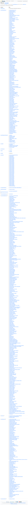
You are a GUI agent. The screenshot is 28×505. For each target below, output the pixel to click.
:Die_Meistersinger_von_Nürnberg (14, 300)
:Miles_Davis (11, 46)
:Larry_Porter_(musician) (13, 377)
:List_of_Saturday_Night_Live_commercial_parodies (16, 345)
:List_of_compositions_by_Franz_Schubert (15, 209)
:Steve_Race (11, 296)
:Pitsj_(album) (11, 208)
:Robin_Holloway (12, 68)
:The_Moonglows (12, 91)
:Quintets (11, 111)
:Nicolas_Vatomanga (12, 204)
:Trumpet (11, 34)
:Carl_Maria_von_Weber (12, 293)
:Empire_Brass (11, 458)
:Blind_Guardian (11, 224)
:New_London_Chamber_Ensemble (14, 15)
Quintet (6, 3)
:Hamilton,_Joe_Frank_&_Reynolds (14, 307)
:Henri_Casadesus (12, 387)
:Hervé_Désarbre (12, 306)
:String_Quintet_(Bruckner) (13, 103)
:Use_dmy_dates (11, 141)
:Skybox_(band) (11, 273)
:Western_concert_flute (12, 36)
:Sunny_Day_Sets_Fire (12, 437)
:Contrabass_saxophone (13, 69)
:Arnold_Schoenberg (12, 63)
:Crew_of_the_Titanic (12, 230)
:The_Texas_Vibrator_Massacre (13, 350)
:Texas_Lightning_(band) (13, 258)
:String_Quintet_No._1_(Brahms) (14, 19)
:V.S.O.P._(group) (11, 434)
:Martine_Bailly (11, 364)
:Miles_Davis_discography (13, 297)
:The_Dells (11, 108)
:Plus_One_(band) (12, 396)
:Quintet (11, 155)
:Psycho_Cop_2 (11, 289)
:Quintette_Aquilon (12, 131)
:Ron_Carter (11, 53)
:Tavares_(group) (12, 37)
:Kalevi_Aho (11, 243)
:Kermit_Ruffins (11, 389)
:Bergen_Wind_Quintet (12, 122)
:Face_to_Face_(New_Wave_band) (14, 494)
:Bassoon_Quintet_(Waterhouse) (14, 416)
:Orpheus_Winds (12, 480)
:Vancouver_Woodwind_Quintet (14, 109)
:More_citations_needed (13, 138)
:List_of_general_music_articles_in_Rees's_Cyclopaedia (16, 411)
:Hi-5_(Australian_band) (12, 120)
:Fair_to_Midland (12, 303)
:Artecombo (11, 98)
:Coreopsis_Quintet (12, 128)
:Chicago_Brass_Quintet (12, 423)
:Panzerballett (11, 472)
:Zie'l (10, 335)
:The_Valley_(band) (12, 466)
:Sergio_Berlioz (11, 332)
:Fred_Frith (11, 226)
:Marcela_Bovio (11, 361)
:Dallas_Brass (11, 483)
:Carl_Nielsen (11, 74)
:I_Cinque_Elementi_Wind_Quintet (14, 121)
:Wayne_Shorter (11, 55)
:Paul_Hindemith (12, 49)
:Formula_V (11, 431)
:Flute (10, 47)
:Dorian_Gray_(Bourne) (12, 197)
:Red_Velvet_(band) (12, 118)
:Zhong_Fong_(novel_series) (13, 291)
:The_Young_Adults (12, 487)
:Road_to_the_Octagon (12, 331)
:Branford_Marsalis (12, 359)
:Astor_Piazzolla (11, 252)
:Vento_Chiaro (11, 72)
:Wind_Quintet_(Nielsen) (13, 93)
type (2, 150)
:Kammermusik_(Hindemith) (13, 92)
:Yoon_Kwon (11, 314)
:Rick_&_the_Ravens (12, 304)
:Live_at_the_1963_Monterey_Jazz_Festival (15, 210)
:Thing (10, 150)
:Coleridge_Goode (12, 203)
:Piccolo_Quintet (11, 388)
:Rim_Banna (11, 337)
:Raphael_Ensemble (12, 404)
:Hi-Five (10, 85)
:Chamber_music (12, 110)
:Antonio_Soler (11, 215)
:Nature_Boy (11, 394)
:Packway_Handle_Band (12, 339)
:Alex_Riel (11, 397)
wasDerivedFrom (3, 187)
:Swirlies (10, 375)
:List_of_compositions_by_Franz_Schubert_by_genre (16, 231)
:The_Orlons (11, 285)
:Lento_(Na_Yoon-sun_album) (13, 315)
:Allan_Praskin (11, 376)
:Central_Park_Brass (12, 463)
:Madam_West (11, 443)
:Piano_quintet (11, 102)
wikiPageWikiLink (3, 10)
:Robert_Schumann (12, 30)
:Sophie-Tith (11, 334)
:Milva (10, 257)
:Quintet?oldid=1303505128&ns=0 (15, 187)
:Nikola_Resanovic (12, 379)
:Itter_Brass (11, 490)
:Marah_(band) (11, 211)
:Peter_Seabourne (12, 97)
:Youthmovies (11, 441)
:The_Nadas (11, 465)
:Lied (10, 81)
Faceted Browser (19, 1)
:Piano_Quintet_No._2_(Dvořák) (13, 84)
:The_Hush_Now (11, 236)
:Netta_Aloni (11, 395)
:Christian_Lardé (11, 368)
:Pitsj (10, 207)
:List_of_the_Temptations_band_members (15, 346)
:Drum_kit (11, 24)
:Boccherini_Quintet (12, 455)
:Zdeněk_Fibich (11, 261)
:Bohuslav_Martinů (12, 65)
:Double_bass (11, 23)
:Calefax (10, 400)
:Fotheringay (11, 294)
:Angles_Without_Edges (12, 309)
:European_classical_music (13, 116)
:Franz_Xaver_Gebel (12, 218)
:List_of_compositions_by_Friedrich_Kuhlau (15, 380)
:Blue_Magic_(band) (12, 104)
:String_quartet (11, 14)
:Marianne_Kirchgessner (13, 227)
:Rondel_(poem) (11, 233)
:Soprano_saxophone (12, 32)
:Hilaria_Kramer (11, 302)
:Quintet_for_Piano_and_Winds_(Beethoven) (15, 415)
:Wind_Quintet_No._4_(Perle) (13, 114)
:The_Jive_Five (11, 83)
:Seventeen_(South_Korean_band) (14, 95)
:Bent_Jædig (11, 323)
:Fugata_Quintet (11, 391)
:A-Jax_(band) (11, 251)
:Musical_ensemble (12, 282)
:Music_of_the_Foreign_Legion (13, 390)
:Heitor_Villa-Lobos (12, 75)
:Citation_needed (12, 136)
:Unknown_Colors (12, 312)
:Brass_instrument (12, 56)
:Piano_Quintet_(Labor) (12, 130)
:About (10, 135)
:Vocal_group (11, 324)
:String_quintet (11, 66)
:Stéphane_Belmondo (12, 374)
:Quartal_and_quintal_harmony (13, 326)
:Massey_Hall (11, 77)
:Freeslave (11, 240)
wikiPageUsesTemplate (4, 135)
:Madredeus (11, 355)
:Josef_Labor (11, 12)
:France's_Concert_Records (13, 403)
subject (2, 143)
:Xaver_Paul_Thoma (12, 398)
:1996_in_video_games (12, 373)
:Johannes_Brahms (12, 27)
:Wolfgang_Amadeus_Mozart (13, 17)
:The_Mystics (11, 244)
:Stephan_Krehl (11, 321)
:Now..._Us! (11, 232)
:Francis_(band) (11, 250)
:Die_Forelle (11, 13)
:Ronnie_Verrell (11, 298)
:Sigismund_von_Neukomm (13, 356)
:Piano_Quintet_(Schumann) (13, 107)
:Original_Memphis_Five (13, 444)
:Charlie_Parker (11, 42)
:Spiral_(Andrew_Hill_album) (13, 341)
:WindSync (11, 133)
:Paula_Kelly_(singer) (12, 308)
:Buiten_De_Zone (12, 325)
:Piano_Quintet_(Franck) (12, 471)
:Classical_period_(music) (13, 255)
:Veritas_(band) (11, 238)
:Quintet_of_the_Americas (13, 115)
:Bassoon (11, 41)
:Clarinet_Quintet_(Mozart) (13, 71)
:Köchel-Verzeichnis (12, 16)
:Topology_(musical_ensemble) (13, 488)
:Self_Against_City (12, 216)
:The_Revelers (11, 433)
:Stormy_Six (11, 288)
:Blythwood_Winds (12, 127)
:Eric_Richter (11, 310)
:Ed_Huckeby (11, 198)
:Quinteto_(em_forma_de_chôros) (14, 38)
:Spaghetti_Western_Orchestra (13, 295)
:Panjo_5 (10, 276)
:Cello (10, 22)
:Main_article (11, 137)
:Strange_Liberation (12, 329)
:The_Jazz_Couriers (12, 421)
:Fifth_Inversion (11, 129)
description (3, 8)
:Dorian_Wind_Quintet (12, 10)
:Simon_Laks (11, 201)
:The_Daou (11, 457)
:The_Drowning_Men (12, 427)
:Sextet (10, 319)
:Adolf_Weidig (11, 214)
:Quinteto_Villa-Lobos (12, 482)
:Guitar (10, 26)
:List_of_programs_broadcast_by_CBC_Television (16, 221)
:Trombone (11, 33)
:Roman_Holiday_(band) (12, 392)
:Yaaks (10, 440)
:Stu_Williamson (11, 275)
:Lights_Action (11, 468)
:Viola (10, 54)
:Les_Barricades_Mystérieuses (13, 266)
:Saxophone (11, 31)
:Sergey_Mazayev (12, 269)
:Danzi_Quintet (11, 73)
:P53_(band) (11, 249)
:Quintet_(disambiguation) (13, 237)
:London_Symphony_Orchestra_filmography (15, 406)
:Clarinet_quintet (12, 39)
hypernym (3, 419)
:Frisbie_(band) (11, 462)
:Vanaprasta (11, 451)
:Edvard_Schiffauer (12, 353)
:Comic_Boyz (11, 268)
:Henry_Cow (11, 320)
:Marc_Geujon (11, 363)
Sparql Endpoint (25, 1)
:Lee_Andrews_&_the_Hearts (13, 456)
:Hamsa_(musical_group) (13, 311)
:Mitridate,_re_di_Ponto (12, 347)
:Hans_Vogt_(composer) (12, 245)
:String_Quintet (11, 123)
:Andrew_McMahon (12, 280)
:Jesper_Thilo (11, 264)
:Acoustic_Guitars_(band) (13, 212)
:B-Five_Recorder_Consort (13, 438)
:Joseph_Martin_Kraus (12, 263)
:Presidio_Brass (11, 481)
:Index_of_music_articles (13, 279)
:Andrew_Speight (12, 399)
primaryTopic (3, 498)
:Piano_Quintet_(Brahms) (13, 57)
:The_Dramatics (11, 101)
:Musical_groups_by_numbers (13, 145)
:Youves (10, 442)
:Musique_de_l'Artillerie (12, 318)
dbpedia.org (24, 4)
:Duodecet (11, 220)
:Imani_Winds (11, 105)
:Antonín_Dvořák (12, 21)
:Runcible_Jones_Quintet (13, 489)
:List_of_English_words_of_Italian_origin (15, 410)
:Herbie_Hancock (12, 44)
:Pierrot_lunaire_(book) (12, 206)
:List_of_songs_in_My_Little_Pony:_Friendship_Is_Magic (17, 413)
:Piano (10, 29)
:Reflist (10, 139)
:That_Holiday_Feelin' (12, 219)
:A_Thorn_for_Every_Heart (13, 475)
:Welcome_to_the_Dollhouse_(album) (14, 369)
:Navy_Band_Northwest (12, 343)
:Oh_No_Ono (11, 447)
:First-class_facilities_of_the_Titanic (14, 305)
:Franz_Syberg (11, 402)
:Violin (10, 35)
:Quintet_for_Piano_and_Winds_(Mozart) (15, 87)
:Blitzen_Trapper (11, 199)
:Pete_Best (11, 322)
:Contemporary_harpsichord (13, 205)
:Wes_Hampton (11, 386)
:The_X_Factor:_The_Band (13, 317)
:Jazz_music (11, 117)
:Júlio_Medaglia (11, 272)
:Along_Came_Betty (12, 495)
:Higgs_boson (11, 223)
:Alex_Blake (11, 327)
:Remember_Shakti (12, 432)
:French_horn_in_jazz (12, 405)
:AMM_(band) (11, 357)
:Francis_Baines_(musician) (13, 239)
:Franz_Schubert (11, 25)
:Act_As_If (11, 477)
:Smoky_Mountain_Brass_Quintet (14, 274)
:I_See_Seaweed (11, 351)
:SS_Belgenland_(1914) (12, 284)
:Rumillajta (11, 470)
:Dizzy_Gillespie (11, 43)
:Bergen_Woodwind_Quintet (13, 467)
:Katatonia (11, 256)
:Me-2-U (10, 492)
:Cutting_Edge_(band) (12, 449)
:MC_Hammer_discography (13, 358)
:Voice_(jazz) (11, 496)
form (2, 415)
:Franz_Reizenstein (12, 225)
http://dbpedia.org (14, 4)
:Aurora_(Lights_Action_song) (13, 365)
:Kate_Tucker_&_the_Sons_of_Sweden (14, 484)
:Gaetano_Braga (11, 328)
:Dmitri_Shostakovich (12, 11)
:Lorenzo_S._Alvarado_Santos (13, 195)
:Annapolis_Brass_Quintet (13, 278)
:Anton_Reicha (11, 99)
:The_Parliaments (12, 228)
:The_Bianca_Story (12, 479)
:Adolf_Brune (11, 213)
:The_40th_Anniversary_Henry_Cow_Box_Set (15, 367)
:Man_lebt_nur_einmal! (12, 401)
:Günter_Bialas (11, 287)
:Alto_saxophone (12, 20)
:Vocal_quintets (11, 113)
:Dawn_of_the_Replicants (13, 469)
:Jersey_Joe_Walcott (12, 60)
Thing (6, 4)
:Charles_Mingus (12, 51)
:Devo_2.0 (11, 446)
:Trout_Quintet (11, 79)
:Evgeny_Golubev (12, 370)
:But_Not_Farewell (12, 270)
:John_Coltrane (11, 28)
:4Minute (11, 40)
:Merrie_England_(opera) (13, 217)
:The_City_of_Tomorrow (12, 132)
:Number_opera (11, 393)
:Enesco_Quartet (12, 234)
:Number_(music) (12, 381)
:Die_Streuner (11, 371)
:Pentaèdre (11, 124)
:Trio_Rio (10, 473)
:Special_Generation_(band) (13, 340)
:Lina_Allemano (11, 384)
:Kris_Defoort (11, 196)
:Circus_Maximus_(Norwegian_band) (14, 202)
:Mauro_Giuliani (11, 383)
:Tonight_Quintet (12, 407)
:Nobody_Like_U (11, 382)
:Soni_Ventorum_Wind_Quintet (13, 80)
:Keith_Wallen (11, 200)
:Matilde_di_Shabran (12, 385)
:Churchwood (11, 453)
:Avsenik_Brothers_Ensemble (13, 352)
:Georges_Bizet (11, 48)
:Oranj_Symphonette (12, 430)
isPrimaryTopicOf (3, 189)
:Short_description (12, 140)
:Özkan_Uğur (11, 283)
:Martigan (11, 493)
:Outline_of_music (12, 338)
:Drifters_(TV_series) (12, 248)
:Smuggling (11, 50)
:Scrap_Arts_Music (12, 412)
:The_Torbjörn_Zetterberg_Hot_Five (14, 486)
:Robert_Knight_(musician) (13, 262)
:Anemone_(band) (12, 290)
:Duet (10, 260)
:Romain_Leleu (11, 267)
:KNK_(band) (11, 96)
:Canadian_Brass (12, 67)
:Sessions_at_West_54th (12, 333)
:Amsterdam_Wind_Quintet (13, 125)
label (2, 153)
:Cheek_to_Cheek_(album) (13, 301)
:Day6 (10, 59)
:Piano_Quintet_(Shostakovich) (13, 86)
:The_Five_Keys (11, 106)
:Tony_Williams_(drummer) (13, 62)
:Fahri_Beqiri (11, 344)
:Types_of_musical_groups (13, 112)
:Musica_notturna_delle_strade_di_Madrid (15, 246)
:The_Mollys (11, 349)
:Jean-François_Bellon (12, 408)
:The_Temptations (12, 18)
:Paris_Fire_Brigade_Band (13, 409)
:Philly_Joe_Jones (12, 89)
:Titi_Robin (11, 362)
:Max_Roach (11, 45)
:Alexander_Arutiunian (12, 299)
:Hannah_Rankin (12, 316)
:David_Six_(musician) (12, 313)
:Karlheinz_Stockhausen (12, 61)
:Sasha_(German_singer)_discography (14, 286)
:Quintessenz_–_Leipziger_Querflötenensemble (16, 476)
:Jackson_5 (11, 119)
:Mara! (10, 292)
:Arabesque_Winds (12, 126)
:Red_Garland (11, 90)
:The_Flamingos (11, 78)
